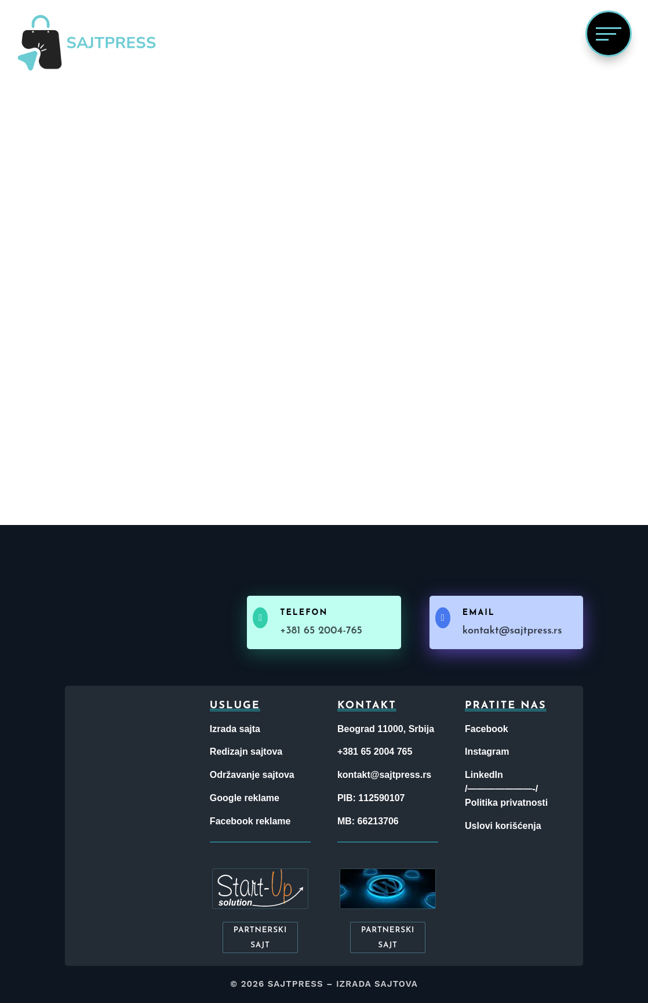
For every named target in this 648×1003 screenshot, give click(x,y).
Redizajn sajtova (246, 751)
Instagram (487, 751)
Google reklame (244, 798)
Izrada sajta (235, 729)
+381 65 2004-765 (321, 630)
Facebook (486, 729)
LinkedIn (484, 775)
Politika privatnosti (506, 803)
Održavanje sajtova (252, 775)
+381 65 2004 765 (374, 751)
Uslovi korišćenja (503, 826)
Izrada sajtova (377, 984)
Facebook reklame (250, 821)
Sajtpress (295, 984)
